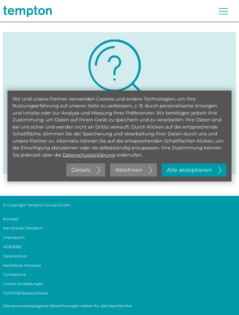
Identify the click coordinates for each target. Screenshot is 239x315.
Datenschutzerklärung (89, 155)
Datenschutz (15, 256)
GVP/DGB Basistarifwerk (25, 293)
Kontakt (10, 219)
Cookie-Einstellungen (23, 283)
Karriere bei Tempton (23, 228)
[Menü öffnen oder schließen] (223, 11)
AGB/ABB (12, 246)
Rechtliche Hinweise (22, 265)
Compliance (14, 274)
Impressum (14, 237)
